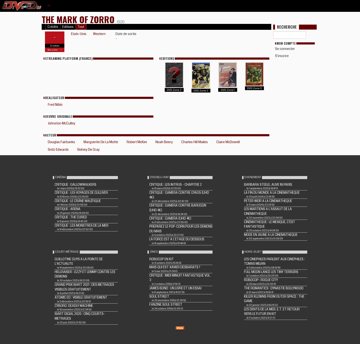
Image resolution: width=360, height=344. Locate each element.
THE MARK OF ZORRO (79, 19)
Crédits (53, 27)
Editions (68, 27)
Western (99, 33)
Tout (81, 27)
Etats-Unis (78, 33)
